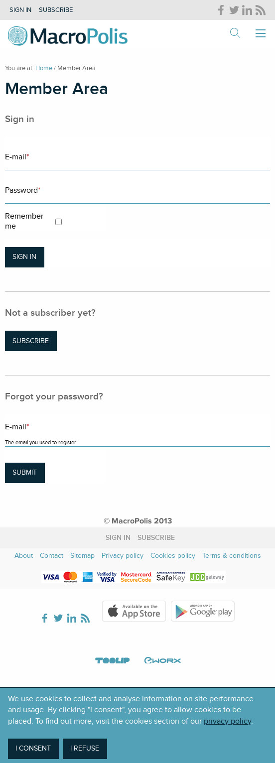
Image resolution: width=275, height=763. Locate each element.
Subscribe (56, 10)
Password (22, 190)
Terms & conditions (231, 555)
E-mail (17, 157)
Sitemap (82, 555)
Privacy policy (122, 555)
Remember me (24, 221)
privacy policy (227, 721)
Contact (51, 555)
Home (43, 68)
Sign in (20, 10)
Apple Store (134, 611)
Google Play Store (203, 611)
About (23, 555)
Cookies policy (172, 555)
